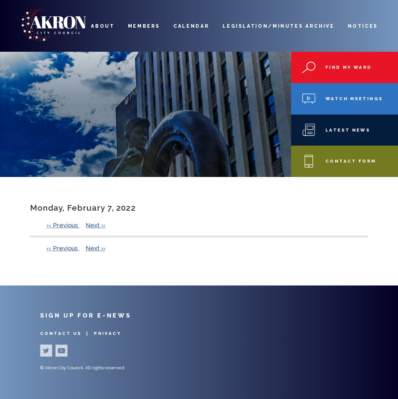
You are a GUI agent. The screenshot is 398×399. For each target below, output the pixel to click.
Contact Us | (65, 333)
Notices (363, 26)
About (102, 26)
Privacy (107, 333)
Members (144, 26)
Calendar (191, 26)
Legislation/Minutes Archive (278, 26)
